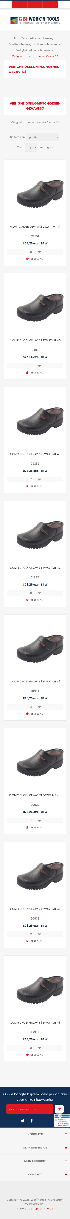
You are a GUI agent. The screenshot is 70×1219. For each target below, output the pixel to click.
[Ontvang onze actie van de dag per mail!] (29, 1109)
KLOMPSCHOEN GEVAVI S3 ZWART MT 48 (35, 1022)
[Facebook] (32, 1121)
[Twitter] (23, 1121)
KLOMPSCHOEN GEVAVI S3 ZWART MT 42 (35, 568)
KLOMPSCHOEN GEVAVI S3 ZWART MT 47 (35, 454)
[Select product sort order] (43, 137)
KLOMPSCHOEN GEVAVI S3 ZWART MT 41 (35, 227)
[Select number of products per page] (31, 147)
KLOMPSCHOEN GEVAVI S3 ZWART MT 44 (35, 795)
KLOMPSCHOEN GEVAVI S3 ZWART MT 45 (35, 909)
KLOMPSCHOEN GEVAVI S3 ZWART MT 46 (35, 340)
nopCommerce (43, 1208)
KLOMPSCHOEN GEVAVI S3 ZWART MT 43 (35, 681)
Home (14, 38)
